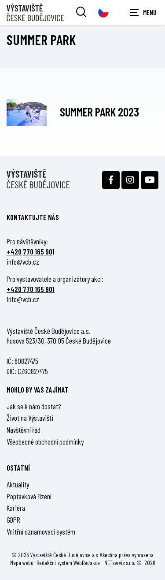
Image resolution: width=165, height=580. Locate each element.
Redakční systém (54, 562)
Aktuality (18, 484)
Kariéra (16, 507)
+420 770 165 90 (29, 251)
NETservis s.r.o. (119, 562)
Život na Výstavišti (30, 417)
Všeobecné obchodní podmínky (45, 441)
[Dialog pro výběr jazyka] (103, 12)
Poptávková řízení (29, 496)
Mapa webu (21, 562)
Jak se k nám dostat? (34, 406)
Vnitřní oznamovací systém (41, 531)
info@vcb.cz (23, 261)
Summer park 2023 (99, 112)
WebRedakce (86, 562)
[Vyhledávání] (81, 12)
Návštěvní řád (23, 429)
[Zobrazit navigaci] (143, 12)
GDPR (13, 519)
